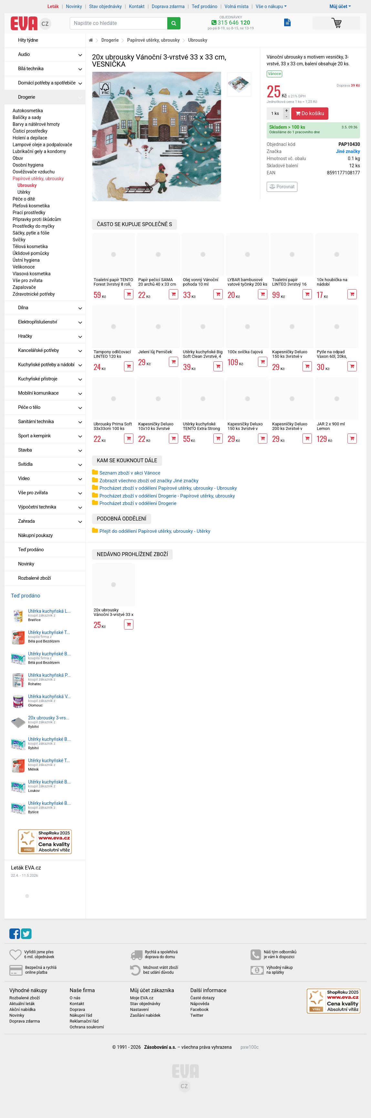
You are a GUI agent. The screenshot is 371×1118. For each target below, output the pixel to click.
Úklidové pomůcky (31, 253)
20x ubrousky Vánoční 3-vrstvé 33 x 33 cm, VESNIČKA (113, 615)
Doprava (348, 85)
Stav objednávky (105, 6)
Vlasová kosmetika (32, 273)
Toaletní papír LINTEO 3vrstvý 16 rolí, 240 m (289, 284)
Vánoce (274, 73)
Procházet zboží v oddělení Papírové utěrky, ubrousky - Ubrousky (168, 488)
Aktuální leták (22, 1004)
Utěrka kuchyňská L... (49, 611)
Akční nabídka (22, 1009)
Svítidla (50, 464)
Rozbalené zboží (34, 578)
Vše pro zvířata (27, 280)
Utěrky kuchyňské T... (49, 632)
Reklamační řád (84, 1021)
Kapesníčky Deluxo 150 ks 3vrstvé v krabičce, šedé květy (291, 356)
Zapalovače (24, 287)
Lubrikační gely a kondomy (39, 151)
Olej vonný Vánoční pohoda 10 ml (201, 282)
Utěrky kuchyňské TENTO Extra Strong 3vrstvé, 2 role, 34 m (201, 429)
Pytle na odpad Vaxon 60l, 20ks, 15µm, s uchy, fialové (336, 356)
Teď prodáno (204, 6)
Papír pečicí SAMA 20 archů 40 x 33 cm (157, 282)
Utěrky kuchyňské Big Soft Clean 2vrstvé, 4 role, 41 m (203, 356)
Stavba (50, 450)
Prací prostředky (29, 212)
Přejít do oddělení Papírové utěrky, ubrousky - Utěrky (154, 531)
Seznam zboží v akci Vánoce (129, 473)
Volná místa (237, 6)
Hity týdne (28, 40)
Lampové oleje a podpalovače (42, 144)
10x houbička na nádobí (332, 282)
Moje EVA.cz (141, 998)
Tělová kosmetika (30, 246)
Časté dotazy (202, 998)
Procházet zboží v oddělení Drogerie (137, 503)
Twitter (196, 1015)
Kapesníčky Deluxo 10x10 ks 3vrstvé (155, 426)
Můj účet (338, 6)
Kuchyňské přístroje (50, 379)
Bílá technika (50, 68)
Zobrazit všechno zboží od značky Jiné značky (149, 481)
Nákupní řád (81, 1015)
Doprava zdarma (168, 6)
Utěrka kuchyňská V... (49, 696)
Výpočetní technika (50, 507)
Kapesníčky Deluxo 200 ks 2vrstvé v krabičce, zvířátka (289, 429)
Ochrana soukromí (87, 1027)
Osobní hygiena (28, 165)
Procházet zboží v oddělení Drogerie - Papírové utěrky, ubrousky (167, 496)
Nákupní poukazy (35, 535)
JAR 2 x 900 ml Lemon (331, 426)
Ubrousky (26, 185)
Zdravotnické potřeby (34, 294)
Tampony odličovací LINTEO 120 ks (112, 354)
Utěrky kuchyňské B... (49, 653)
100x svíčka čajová (245, 351)
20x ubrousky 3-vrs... (48, 717)
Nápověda (199, 1004)
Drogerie (50, 97)
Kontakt (137, 6)
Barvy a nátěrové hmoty (36, 124)
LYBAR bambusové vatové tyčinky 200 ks (247, 282)
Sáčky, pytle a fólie (31, 233)
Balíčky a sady (27, 117)
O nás (75, 998)
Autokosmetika (28, 110)
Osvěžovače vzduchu (34, 171)
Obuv (18, 158)
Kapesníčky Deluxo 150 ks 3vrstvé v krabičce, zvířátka (245, 429)
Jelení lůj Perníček (155, 351)
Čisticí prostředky (30, 131)
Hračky (50, 336)
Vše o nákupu (269, 6)
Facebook (199, 1009)
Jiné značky (348, 151)
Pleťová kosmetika (31, 205)
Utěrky (23, 192)
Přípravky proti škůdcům (37, 219)
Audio (50, 54)
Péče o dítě (24, 199)
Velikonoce (24, 266)
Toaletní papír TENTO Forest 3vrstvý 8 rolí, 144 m (113, 284)
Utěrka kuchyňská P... (49, 675)
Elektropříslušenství (50, 322)
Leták (53, 6)
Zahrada (50, 521)
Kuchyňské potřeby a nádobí (50, 364)
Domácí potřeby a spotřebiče (50, 83)
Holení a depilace (30, 137)
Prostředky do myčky (34, 226)
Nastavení (139, 1009)
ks (275, 113)
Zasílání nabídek (145, 1015)
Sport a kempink (50, 436)
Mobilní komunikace (50, 393)
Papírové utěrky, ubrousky (38, 178)
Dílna (50, 308)
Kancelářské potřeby (50, 350)
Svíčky (19, 239)
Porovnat (282, 186)
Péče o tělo (50, 407)
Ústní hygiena (26, 260)
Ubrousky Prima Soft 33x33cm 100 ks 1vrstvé (113, 429)
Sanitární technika (50, 421)
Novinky (74, 6)
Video (50, 478)
